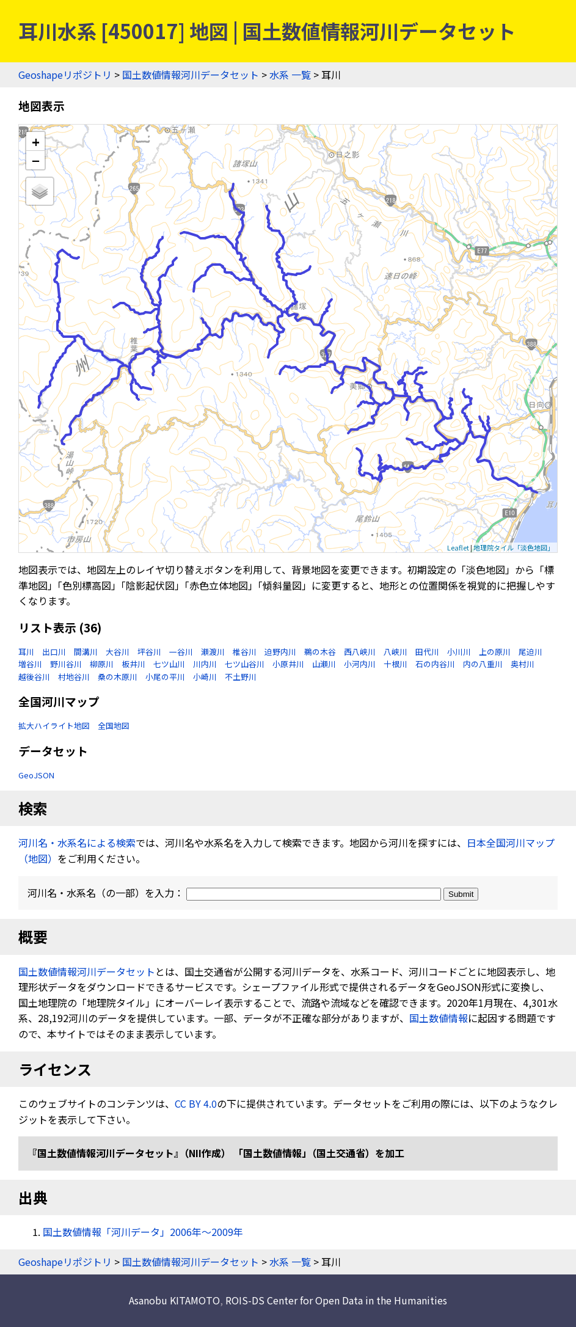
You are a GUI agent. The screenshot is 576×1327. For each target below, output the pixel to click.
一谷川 (181, 651)
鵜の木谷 (320, 651)
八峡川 (395, 651)
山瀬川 (324, 664)
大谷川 (117, 651)
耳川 (26, 651)
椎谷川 (245, 651)
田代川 (427, 651)
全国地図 (113, 725)
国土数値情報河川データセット (190, 74)
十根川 (395, 664)
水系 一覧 (290, 74)
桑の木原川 (117, 676)
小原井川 (288, 664)
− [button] (36, 160)
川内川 (205, 664)
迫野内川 (280, 651)
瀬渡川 (213, 651)
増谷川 (30, 664)
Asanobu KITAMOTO (174, 1300)
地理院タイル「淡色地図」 (513, 547)
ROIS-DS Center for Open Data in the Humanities (336, 1300)
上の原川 (495, 651)
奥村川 (522, 664)
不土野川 (241, 676)
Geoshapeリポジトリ (65, 74)
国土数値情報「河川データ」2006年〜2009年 (143, 1231)
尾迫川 (530, 651)
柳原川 (102, 664)
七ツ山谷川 (244, 664)
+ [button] (36, 141)
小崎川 (205, 676)
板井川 (133, 664)
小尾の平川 (165, 676)
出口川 (54, 651)
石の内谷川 (435, 664)
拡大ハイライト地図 (54, 725)
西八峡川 (360, 651)
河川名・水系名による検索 (77, 842)
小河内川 (360, 664)
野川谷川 (66, 664)
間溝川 (86, 651)
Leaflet (458, 547)
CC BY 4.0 (196, 1103)
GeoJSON (36, 775)
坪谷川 (149, 651)
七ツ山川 (169, 664)
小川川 (459, 651)
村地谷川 (74, 676)
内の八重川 (483, 664)
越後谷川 (34, 676)
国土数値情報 (438, 1018)
